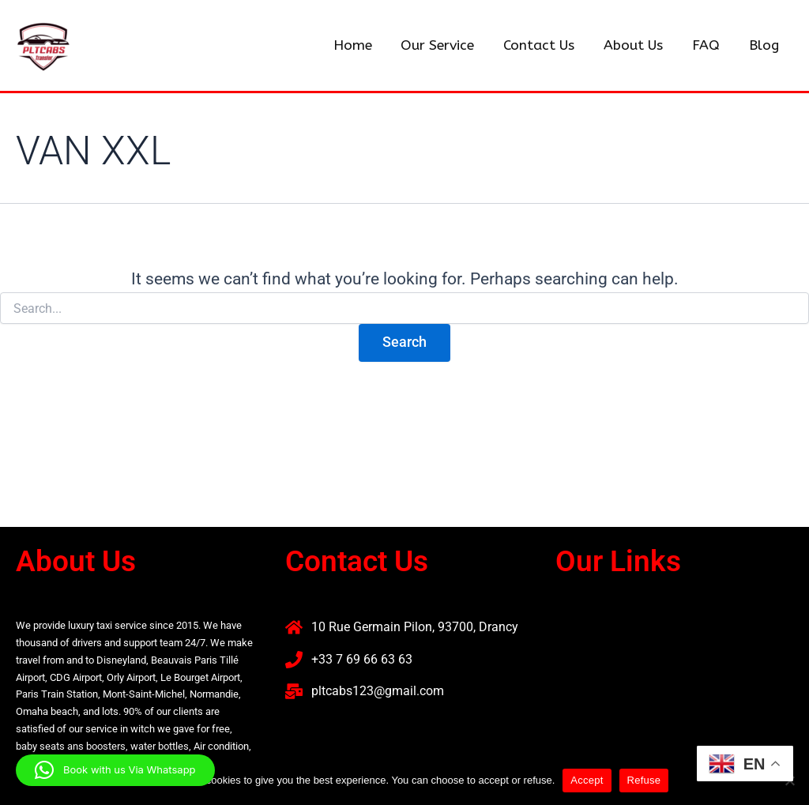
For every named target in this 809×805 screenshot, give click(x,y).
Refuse (644, 780)
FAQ (707, 45)
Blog (764, 45)
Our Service (443, 45)
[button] (674, 634)
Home (359, 45)
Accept (586, 780)
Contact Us (543, 45)
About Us (636, 45)
